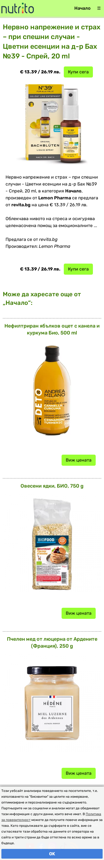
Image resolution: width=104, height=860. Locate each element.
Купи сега (78, 71)
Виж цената (79, 460)
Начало (82, 8)
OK (52, 853)
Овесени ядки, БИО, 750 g (52, 486)
